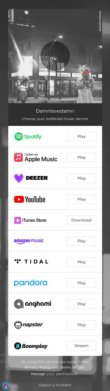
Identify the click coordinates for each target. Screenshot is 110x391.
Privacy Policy (38, 367)
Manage (38, 374)
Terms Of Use (72, 367)
